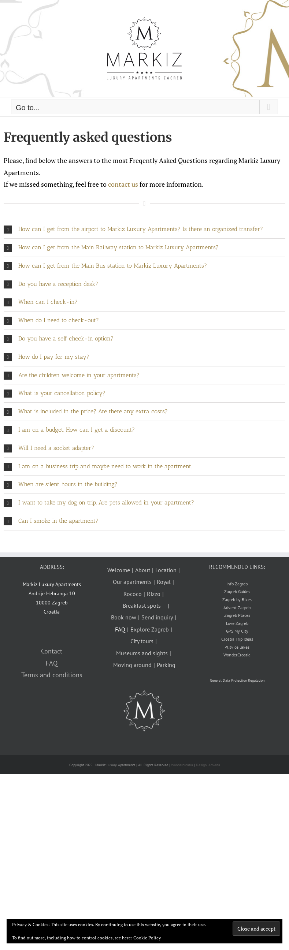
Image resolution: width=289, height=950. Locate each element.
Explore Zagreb (149, 629)
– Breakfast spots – (142, 605)
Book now (123, 617)
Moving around (132, 664)
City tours (141, 641)
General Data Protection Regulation (237, 680)
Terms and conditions (51, 675)
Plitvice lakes (237, 647)
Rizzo (153, 593)
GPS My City (237, 631)
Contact (51, 651)
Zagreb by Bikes (237, 599)
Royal (164, 581)
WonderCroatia (237, 654)
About (142, 570)
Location (166, 570)
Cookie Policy (147, 937)
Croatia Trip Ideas (237, 639)
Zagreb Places (237, 615)
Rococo (132, 593)
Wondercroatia (182, 765)
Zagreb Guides (237, 591)
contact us (123, 184)
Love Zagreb (237, 623)
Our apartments (132, 581)
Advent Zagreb (237, 607)
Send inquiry (157, 617)
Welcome (118, 570)
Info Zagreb (237, 583)
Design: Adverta (208, 765)
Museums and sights (142, 653)
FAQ (52, 663)
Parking (166, 664)
